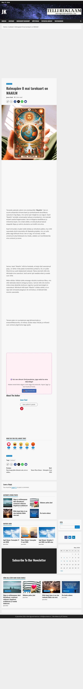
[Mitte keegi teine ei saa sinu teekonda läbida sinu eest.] (51, 587)
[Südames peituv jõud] (32, 587)
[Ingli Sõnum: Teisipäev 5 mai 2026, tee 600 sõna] (47, 532)
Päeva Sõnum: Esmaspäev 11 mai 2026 (28, 541)
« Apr (61, 571)
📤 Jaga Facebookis (29, 391)
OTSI (61, 522)
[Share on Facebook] (66, 537)
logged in (14, 487)
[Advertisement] (29, 43)
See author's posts (29, 404)
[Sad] (27, 445)
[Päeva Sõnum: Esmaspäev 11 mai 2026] (29, 532)
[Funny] (14, 445)
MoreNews (55, 616)
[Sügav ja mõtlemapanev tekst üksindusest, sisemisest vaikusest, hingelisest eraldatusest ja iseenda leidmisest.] (12, 587)
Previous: (17, 470)
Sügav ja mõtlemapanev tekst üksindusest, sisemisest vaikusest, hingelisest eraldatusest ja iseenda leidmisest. (7, 502)
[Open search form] (80, 21)
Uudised (4, 21)
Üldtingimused (59, 21)
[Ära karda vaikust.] (71, 587)
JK (4, 11)
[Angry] (33, 445)
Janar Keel (9, 97)
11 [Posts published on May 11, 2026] (61, 561)
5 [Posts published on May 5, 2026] (64, 558)
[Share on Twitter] (69, 537)
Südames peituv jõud (34, 502)
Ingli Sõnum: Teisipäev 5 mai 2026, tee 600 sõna (46, 541)
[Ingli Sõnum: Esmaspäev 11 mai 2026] (11, 532)
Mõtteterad (35, 21)
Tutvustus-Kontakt (46, 21)
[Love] (8, 445)
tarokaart (12, 460)
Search (77, 527)
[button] (7, 101)
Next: (40, 470)
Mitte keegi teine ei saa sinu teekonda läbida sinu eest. (7, 513)
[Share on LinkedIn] (73, 537)
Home (5, 27)
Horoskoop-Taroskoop (23, 21)
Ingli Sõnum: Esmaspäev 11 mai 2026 (11, 541)
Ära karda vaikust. (34, 513)
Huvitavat (11, 21)
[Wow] (20, 445)
